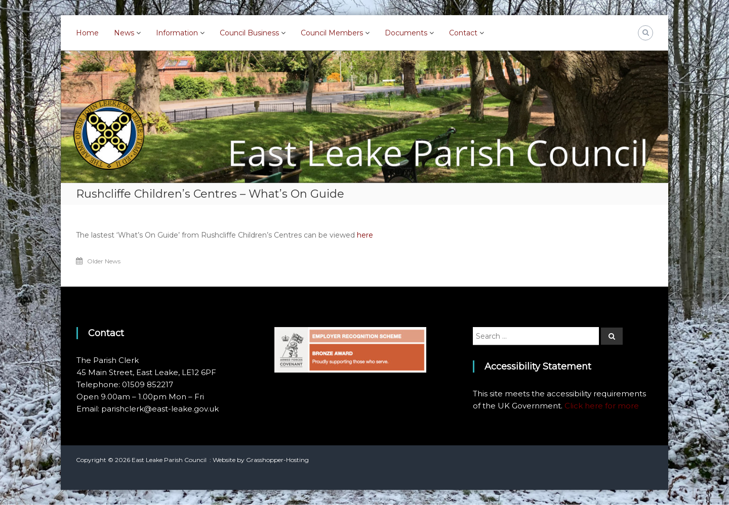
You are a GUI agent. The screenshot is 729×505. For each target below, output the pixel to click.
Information (177, 32)
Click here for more (601, 405)
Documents (406, 32)
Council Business (249, 32)
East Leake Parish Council (169, 460)
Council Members (332, 32)
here (365, 235)
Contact (463, 32)
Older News (103, 261)
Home (87, 32)
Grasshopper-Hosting (277, 460)
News (124, 32)
